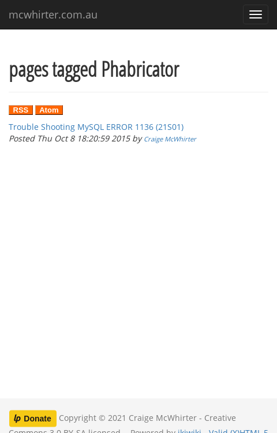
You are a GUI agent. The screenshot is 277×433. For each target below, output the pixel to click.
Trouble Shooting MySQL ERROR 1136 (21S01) (96, 126)
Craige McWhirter (170, 139)
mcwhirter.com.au (53, 14)
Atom (48, 110)
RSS (21, 110)
